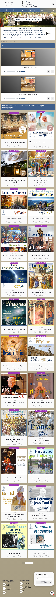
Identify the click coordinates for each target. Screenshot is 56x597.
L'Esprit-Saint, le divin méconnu (14, 143)
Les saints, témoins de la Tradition (14, 440)
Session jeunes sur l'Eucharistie (41, 402)
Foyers (9, 10)
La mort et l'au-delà (14, 219)
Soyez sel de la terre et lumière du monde (14, 181)
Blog (2, 10)
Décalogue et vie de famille (41, 255)
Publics (25, 10)
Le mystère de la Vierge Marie (40, 329)
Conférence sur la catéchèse (14, 402)
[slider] (10, 71)
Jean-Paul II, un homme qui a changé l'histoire (14, 515)
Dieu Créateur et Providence (14, 292)
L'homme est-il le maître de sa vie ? (41, 142)
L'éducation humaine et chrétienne (41, 181)
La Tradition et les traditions (41, 292)
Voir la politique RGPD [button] (35, 38)
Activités (17, 10)
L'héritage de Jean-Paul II (41, 515)
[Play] (4, 71)
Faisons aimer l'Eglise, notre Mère (41, 366)
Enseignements (35, 10)
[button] (48, 71)
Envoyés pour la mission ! (41, 478)
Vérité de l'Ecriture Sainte (14, 478)
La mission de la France (41, 440)
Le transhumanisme (14, 553)
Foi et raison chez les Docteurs (14, 255)
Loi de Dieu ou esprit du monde (14, 329)
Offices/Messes (47, 10)
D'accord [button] (49, 33)
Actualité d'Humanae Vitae (41, 219)
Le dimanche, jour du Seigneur (14, 366)
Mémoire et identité (41, 553)
